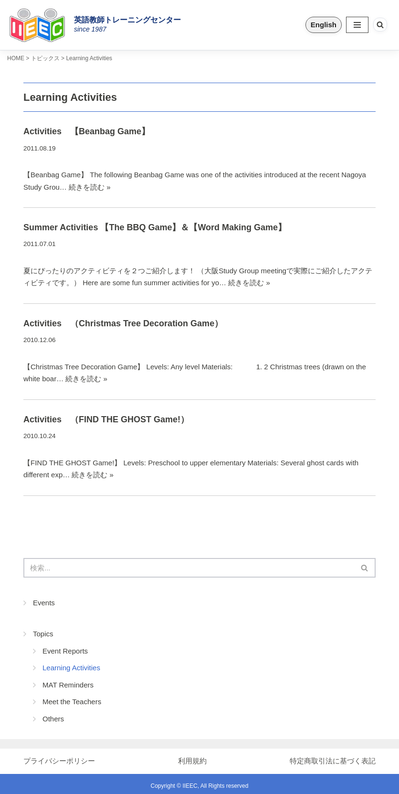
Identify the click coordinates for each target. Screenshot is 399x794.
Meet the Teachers (71, 701)
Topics (43, 634)
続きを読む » (90, 187)
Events (44, 603)
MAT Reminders (68, 685)
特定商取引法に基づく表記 (333, 761)
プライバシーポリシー (59, 761)
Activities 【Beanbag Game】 (86, 131)
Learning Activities (71, 668)
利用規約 (192, 761)
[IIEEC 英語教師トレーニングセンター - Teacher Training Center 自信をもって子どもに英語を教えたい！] (40, 25)
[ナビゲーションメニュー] (357, 25)
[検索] (380, 25)
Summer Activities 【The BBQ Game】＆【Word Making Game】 (154, 227)
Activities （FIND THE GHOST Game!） (106, 419)
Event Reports (65, 651)
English (323, 25)
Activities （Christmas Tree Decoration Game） (123, 323)
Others (53, 719)
